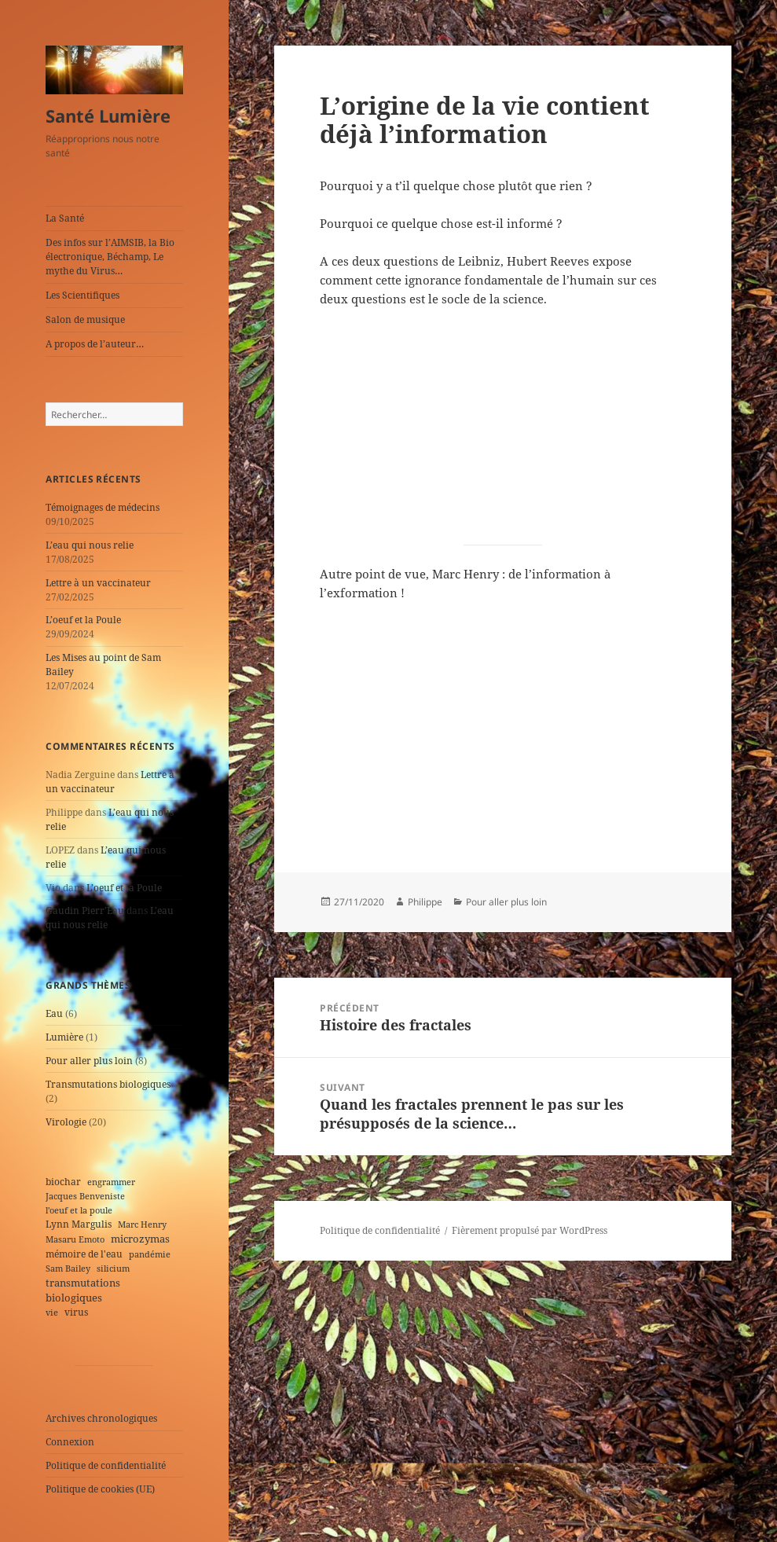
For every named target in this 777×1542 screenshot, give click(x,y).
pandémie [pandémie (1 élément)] (149, 1254)
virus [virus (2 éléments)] (76, 1311)
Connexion (70, 1441)
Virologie (66, 1122)
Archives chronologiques (101, 1418)
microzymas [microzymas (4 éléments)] (140, 1239)
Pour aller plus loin (89, 1060)
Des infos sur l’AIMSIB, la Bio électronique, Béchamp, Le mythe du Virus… (110, 256)
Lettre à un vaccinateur (98, 582)
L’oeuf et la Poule (83, 619)
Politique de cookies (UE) (100, 1489)
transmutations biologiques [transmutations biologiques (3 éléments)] (83, 1290)
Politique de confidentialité (106, 1465)
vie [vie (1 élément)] (52, 1312)
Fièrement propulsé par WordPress (529, 1230)
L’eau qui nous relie (90, 545)
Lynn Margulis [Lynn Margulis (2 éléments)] (79, 1223)
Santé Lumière (108, 115)
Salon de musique (85, 319)
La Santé (65, 218)
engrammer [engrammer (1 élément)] (111, 1182)
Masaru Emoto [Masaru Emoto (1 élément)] (75, 1239)
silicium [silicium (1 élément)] (113, 1268)
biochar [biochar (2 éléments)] (63, 1181)
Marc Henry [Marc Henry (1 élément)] (142, 1224)
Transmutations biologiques (108, 1084)
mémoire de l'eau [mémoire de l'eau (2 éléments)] (84, 1253)
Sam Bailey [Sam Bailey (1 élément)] (68, 1268)
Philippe (425, 902)
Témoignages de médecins (102, 507)
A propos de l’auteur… (95, 344)
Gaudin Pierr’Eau (85, 910)
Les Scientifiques (82, 295)
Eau (54, 1013)
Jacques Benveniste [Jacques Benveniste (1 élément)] (85, 1196)
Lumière (64, 1037)
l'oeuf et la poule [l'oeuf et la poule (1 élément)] (79, 1210)
